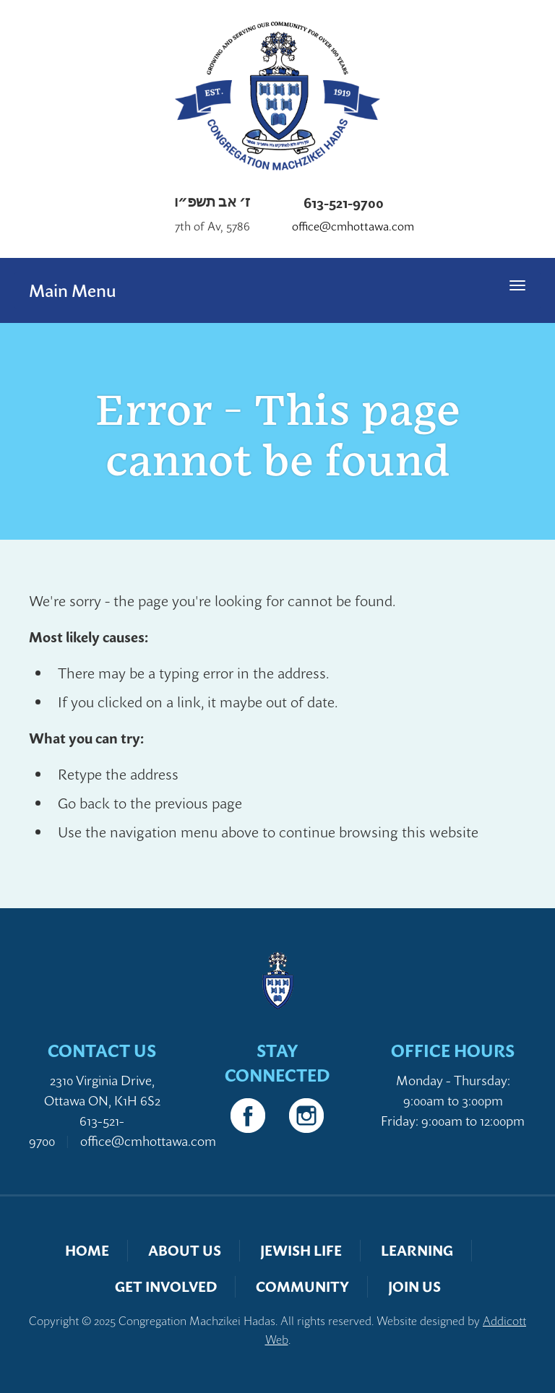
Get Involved (166, 1286)
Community (302, 1286)
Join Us (414, 1286)
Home (87, 1250)
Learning (417, 1250)
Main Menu (72, 290)
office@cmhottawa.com (353, 226)
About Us (184, 1250)
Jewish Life (301, 1250)
